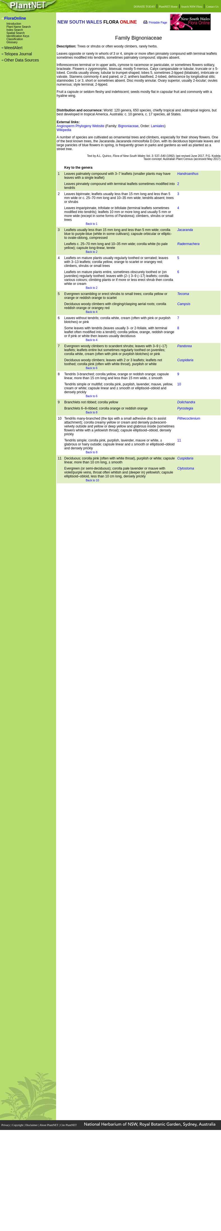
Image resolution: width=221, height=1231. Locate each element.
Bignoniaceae (128, 126)
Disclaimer (31, 1125)
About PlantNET (49, 1125)
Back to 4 (92, 312)
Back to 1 (92, 223)
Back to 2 (92, 251)
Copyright (18, 1125)
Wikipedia (64, 130)
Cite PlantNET (68, 1125)
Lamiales (157, 126)
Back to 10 (92, 480)
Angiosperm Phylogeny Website (80, 126)
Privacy (6, 1125)
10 (179, 384)
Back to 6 (92, 368)
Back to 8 (92, 412)
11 (179, 440)
